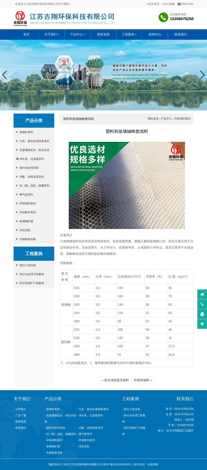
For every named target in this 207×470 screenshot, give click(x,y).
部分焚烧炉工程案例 (32, 283)
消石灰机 (25, 230)
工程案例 (128, 34)
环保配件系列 (28, 212)
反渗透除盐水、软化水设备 (32, 151)
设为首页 (153, 3)
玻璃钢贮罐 (26, 221)
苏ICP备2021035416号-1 (118, 464)
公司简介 (20, 409)
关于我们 (51, 34)
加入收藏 (168, 3)
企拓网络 (153, 464)
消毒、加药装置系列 (32, 176)
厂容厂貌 (20, 415)
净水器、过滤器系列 (32, 158)
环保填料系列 (28, 203)
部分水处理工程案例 (32, 274)
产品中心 (76, 34)
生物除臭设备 (28, 239)
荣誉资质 (103, 34)
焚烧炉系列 (26, 132)
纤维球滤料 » (143, 380)
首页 (26, 34)
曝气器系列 (26, 194)
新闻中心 (155, 34)
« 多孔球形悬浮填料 (115, 380)
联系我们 (180, 34)
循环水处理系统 (29, 167)
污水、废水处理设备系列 (34, 141)
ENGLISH (185, 3)
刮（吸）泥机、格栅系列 (34, 185)
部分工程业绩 (28, 265)
